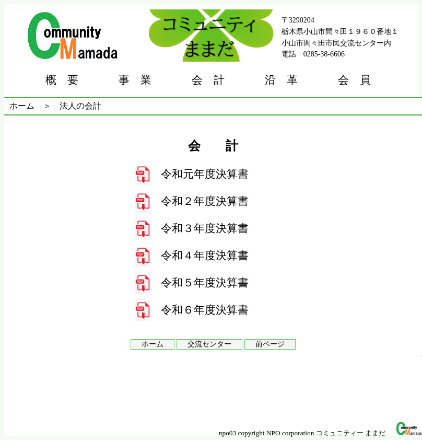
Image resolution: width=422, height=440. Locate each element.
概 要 (61, 80)
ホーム (21, 105)
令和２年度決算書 (205, 201)
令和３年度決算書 (205, 228)
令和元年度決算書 (205, 174)
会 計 (208, 80)
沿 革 (281, 80)
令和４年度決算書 (205, 255)
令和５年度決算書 (205, 282)
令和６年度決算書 (205, 310)
